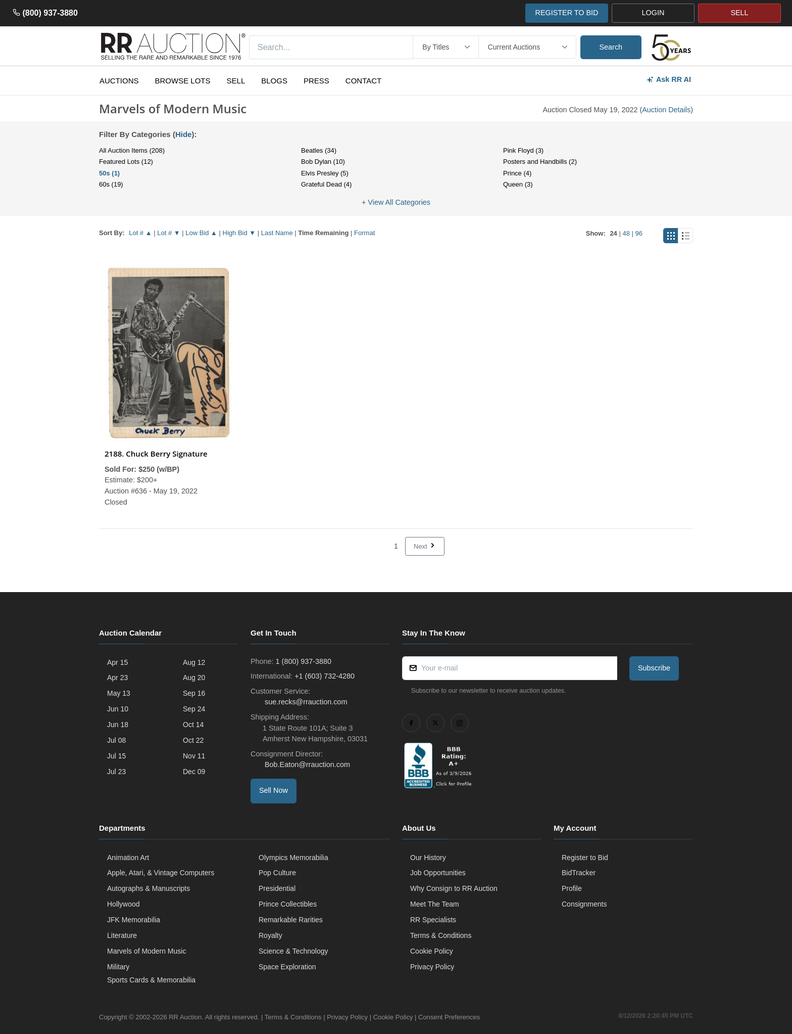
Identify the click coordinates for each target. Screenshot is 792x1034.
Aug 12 (194, 662)
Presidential (277, 888)
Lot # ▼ (168, 233)
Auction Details (666, 110)
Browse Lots (183, 80)
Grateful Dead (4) (326, 184)
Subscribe (654, 668)
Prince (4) (517, 173)
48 (625, 233)
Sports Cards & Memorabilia (151, 980)
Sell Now (273, 790)
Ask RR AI (668, 79)
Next (425, 546)
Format (364, 233)
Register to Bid (585, 857)
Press (316, 80)
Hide (183, 134)
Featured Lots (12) (126, 161)
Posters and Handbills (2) (540, 161)
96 (638, 233)
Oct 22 (193, 740)
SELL (739, 13)
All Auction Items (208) (132, 150)
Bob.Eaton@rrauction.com (306, 764)
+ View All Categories (396, 202)
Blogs (274, 80)
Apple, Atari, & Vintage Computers (160, 873)
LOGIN (653, 13)
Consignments (584, 904)
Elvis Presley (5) (325, 173)
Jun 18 (117, 725)
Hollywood (123, 904)
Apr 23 (117, 677)
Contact (363, 80)
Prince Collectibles (288, 904)
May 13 (118, 693)
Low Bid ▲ (201, 233)
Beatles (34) (318, 150)
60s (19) (111, 184)
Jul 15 (116, 756)
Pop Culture (277, 873)
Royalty (270, 935)
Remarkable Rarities (291, 920)
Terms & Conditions (440, 935)
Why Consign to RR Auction (454, 888)
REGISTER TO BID (566, 13)
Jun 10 (117, 709)
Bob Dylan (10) (323, 161)
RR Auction (185, 1017)
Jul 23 (116, 772)
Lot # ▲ (140, 233)
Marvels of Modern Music (146, 951)
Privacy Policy (432, 967)
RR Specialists (433, 920)
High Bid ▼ (239, 233)
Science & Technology (293, 951)
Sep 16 (194, 693)
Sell (236, 80)
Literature (122, 935)
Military (118, 967)
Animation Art (128, 857)
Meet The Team (434, 904)
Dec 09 (194, 772)
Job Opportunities (438, 873)
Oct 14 (193, 725)
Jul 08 (116, 740)
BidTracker (579, 873)
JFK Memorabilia (133, 920)
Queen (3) (518, 184)
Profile (572, 888)
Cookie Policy (431, 951)
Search (611, 47)
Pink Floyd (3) (523, 150)
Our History (428, 857)
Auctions (119, 80)
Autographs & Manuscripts (148, 888)
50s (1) (109, 173)
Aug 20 (194, 677)
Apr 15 (117, 662)
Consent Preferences (449, 1017)
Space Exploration (287, 967)
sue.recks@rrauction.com (305, 702)
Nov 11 (194, 756)
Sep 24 (194, 709)
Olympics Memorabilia (293, 857)
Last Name (277, 233)
